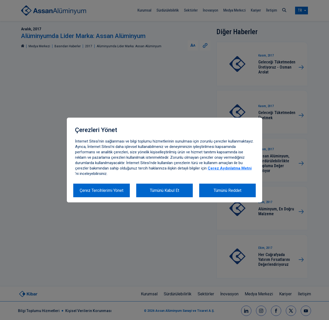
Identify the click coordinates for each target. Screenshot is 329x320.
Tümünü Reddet (227, 190)
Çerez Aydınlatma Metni (230, 168)
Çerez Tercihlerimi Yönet (101, 190)
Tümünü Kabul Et (164, 190)
